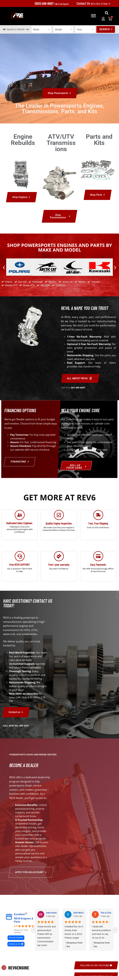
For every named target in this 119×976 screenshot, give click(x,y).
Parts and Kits (99, 139)
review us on (14, 944)
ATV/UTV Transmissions (61, 143)
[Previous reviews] (33, 929)
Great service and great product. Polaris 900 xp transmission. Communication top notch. (46, 936)
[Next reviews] (114, 929)
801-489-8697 (78, 387)
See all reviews (16, 938)
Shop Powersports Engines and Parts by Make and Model (59, 247)
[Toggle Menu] (93, 15)
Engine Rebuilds (23, 139)
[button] (107, 13)
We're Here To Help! (93, 3)
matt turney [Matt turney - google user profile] (52, 912)
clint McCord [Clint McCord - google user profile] (79, 912)
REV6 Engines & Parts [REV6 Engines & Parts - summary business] (23, 920)
